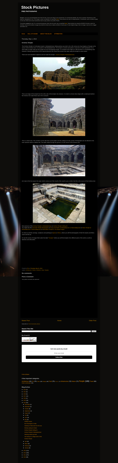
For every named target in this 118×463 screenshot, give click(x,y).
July (26, 415)
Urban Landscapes (26, 383)
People (81, 381)
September (27, 411)
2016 (24, 398)
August (27, 413)
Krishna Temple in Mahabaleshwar (42, 226)
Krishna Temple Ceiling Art (60, 226)
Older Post (92, 320)
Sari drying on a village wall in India (33, 436)
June (26, 417)
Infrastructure (64, 381)
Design (44, 381)
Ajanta (54, 232)
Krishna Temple (28, 438)
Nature (74, 381)
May (26, 419)
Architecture (29, 270)
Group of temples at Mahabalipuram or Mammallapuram (65, 227)
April (26, 441)
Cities (38, 381)
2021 (24, 391)
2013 (24, 450)
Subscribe (59, 357)
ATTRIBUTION (58, 33)
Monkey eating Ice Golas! (31, 428)
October (27, 408)
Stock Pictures (35, 7)
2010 (24, 457)
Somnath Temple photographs (40, 227)
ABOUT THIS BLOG (46, 33)
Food (50, 381)
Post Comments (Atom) (34, 324)
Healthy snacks (28, 421)
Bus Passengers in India (30, 423)
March (26, 443)
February (27, 445)
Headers (56, 381)
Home (23, 33)
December (27, 404)
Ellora (59, 232)
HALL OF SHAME (33, 33)
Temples (51, 238)
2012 (24, 452)
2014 (24, 402)
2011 (24, 455)
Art (33, 381)
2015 (24, 400)
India (43, 270)
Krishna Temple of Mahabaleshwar (65, 54)
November (27, 406)
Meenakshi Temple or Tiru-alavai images (53, 229)
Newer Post (26, 320)
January (27, 447)
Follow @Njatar (25, 374)
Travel (91, 381)
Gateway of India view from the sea (33, 425)
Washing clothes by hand (31, 434)
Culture (34, 270)
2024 (24, 389)
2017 (24, 396)
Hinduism (38, 270)
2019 (24, 394)
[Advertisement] (34, 251)
